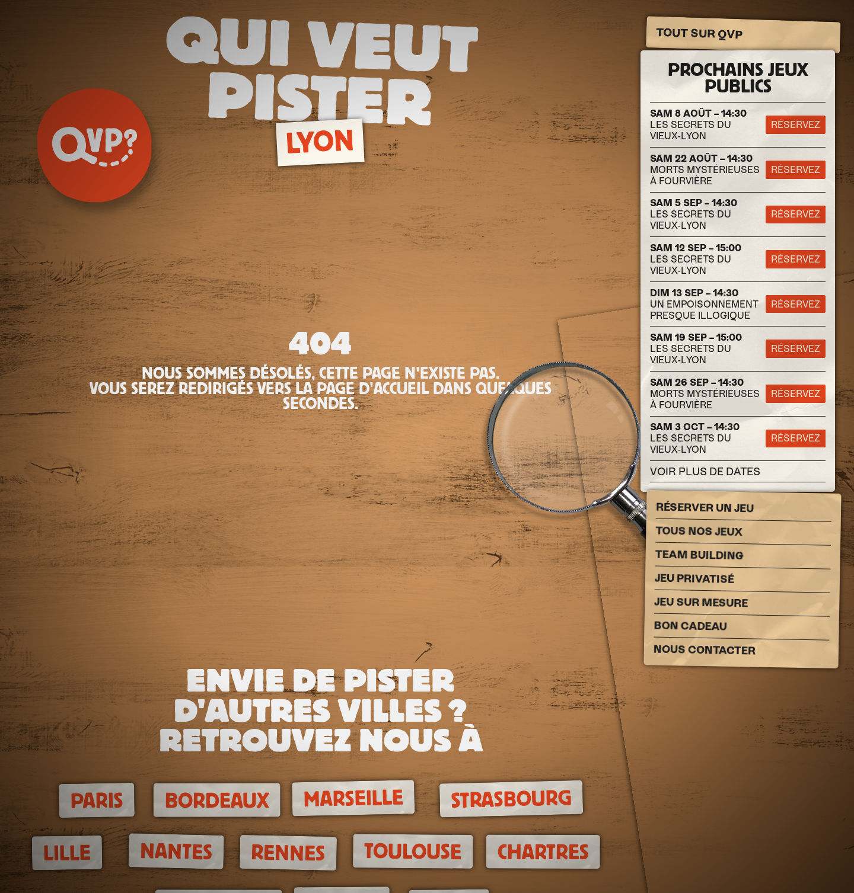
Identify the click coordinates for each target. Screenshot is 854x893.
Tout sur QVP (699, 33)
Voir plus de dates (705, 471)
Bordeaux (217, 800)
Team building (699, 555)
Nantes (175, 851)
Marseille (353, 798)
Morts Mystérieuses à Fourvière (705, 170)
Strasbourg (511, 799)
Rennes (288, 853)
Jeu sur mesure (701, 603)
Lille (67, 853)
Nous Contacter (705, 650)
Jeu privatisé (694, 578)
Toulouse (412, 851)
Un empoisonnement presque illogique (704, 304)
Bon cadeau (690, 626)
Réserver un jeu (705, 508)
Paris (96, 801)
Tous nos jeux (699, 531)
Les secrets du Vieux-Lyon (698, 125)
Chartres (543, 852)
